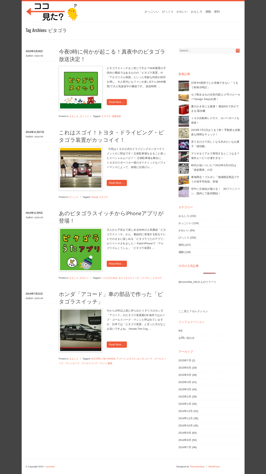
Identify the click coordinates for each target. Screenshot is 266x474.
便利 (217, 11)
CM (104, 358)
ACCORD (96, 358)
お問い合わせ (187, 337)
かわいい (182, 11)
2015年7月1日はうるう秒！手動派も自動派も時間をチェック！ (215, 132)
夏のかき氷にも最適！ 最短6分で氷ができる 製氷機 (215, 108)
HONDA (111, 358)
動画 (110, 363)
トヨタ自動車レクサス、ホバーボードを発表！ (215, 120)
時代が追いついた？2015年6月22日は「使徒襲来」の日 (213, 167)
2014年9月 (185, 432)
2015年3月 (185, 389)
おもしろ (196, 11)
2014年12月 (186, 411)
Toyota (94, 197)
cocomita (49, 466)
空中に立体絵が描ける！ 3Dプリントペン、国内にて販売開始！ (215, 191)
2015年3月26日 (34, 51)
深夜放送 (116, 116)
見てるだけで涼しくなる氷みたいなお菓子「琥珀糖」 (215, 144)
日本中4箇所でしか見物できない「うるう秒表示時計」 (214, 85)
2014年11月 (186, 418)
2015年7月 (185, 360)
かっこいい (152, 11)
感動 (208, 11)
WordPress (214, 466)
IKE (181, 330)
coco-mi (38, 55)
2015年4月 (185, 382)
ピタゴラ (106, 116)
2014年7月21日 (34, 293)
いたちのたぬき (109, 278)
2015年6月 (185, 367)
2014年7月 (185, 447)
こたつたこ (146, 278)
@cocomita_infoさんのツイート (197, 281)
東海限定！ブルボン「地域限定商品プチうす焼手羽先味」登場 (215, 179)
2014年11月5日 (34, 212)
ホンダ (140, 358)
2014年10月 (186, 425)
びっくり (168, 11)
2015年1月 (185, 403)
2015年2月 (185, 396)
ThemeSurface (197, 466)
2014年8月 (185, 440)
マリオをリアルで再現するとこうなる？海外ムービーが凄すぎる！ (215, 156)
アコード (120, 358)
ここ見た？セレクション (193, 311)
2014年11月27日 (35, 132)
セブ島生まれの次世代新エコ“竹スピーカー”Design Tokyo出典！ (215, 97)
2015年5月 (185, 374)
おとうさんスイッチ (129, 278)
